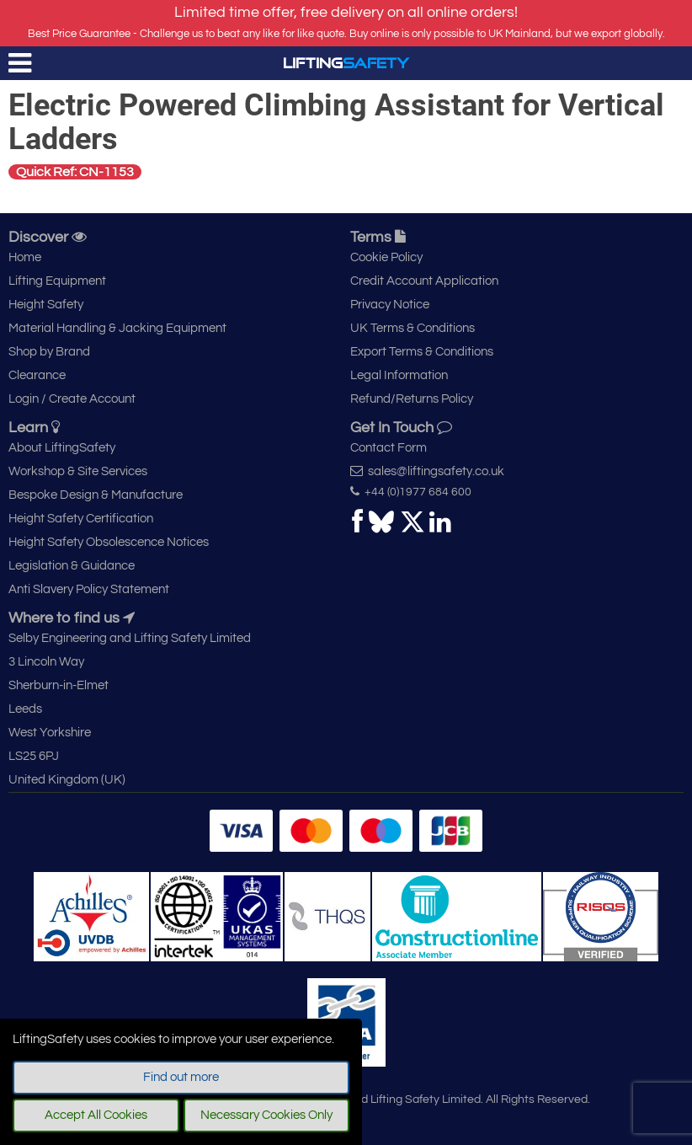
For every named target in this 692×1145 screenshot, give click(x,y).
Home (24, 257)
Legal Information (399, 375)
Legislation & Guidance (71, 565)
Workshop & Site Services (77, 471)
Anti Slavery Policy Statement (88, 589)
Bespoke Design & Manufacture (95, 495)
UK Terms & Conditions (412, 328)
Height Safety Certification (80, 518)
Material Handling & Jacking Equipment (117, 328)
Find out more (181, 1077)
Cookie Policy (386, 257)
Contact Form (388, 447)
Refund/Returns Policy (411, 399)
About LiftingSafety (61, 447)
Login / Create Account (72, 399)
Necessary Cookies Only (266, 1115)
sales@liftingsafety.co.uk (427, 471)
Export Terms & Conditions (421, 351)
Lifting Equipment (57, 281)
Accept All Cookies (96, 1115)
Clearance (37, 375)
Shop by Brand (49, 351)
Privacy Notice (389, 304)
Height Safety (45, 304)
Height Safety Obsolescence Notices (108, 542)
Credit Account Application (424, 281)
